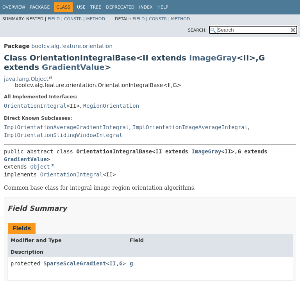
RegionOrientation (111, 106)
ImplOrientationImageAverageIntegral (190, 127)
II (112, 263)
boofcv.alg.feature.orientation (71, 46)
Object (40, 167)
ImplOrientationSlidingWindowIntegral (63, 135)
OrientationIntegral (35, 106)
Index (145, 7)
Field (54, 18)
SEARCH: (197, 30)
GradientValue (73, 67)
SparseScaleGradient (74, 263)
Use (81, 7)
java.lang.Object (26, 79)
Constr (73, 18)
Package (40, 7)
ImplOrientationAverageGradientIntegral (66, 127)
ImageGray (213, 57)
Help (162, 7)
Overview (13, 7)
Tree (95, 7)
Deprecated (120, 7)
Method (95, 18)
